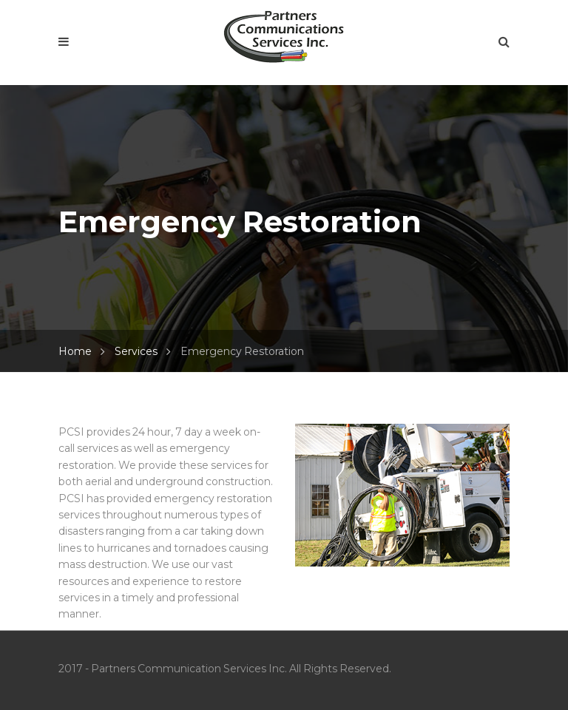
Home (75, 351)
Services (136, 351)
